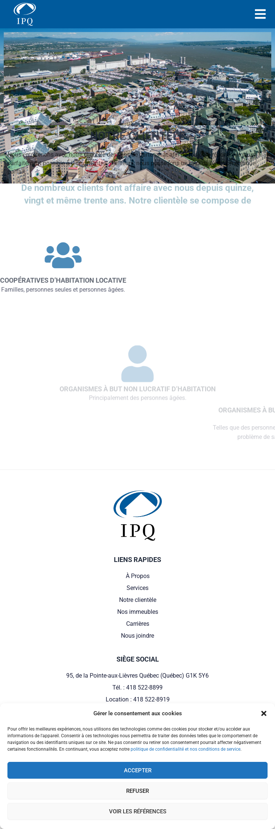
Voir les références (137, 811)
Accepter (137, 770)
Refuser (137, 791)
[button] (264, 713)
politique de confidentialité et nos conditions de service (185, 749)
